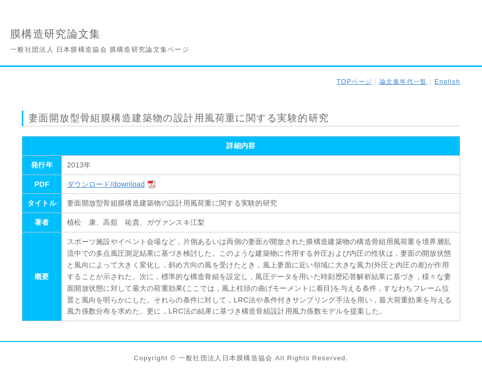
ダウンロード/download (106, 184)
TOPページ (354, 81)
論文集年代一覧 (403, 81)
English (447, 81)
